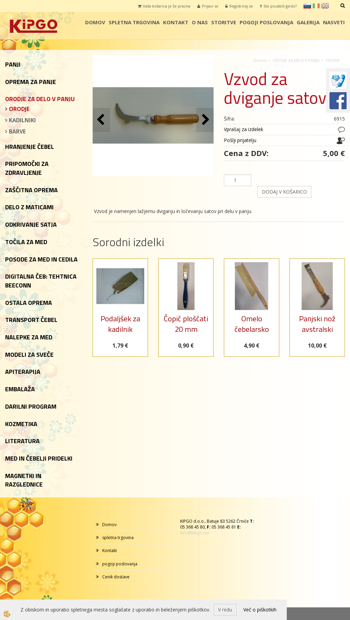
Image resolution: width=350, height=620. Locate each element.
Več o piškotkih (260, 609)
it (316, 6)
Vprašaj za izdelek (243, 129)
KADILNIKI (22, 120)
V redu (225, 609)
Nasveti (334, 22)
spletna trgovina (134, 22)
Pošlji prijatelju (240, 140)
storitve (223, 22)
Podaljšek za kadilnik (120, 324)
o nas (200, 22)
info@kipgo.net (195, 533)
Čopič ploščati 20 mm (186, 324)
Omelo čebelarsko (251, 324)
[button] (205, 120)
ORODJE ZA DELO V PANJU (296, 60)
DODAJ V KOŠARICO (284, 191)
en (325, 6)
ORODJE (19, 109)
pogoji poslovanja (266, 22)
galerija (308, 22)
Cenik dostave (116, 577)
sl (307, 6)
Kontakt (175, 22)
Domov (95, 22)
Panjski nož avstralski (317, 324)
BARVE (17, 131)
